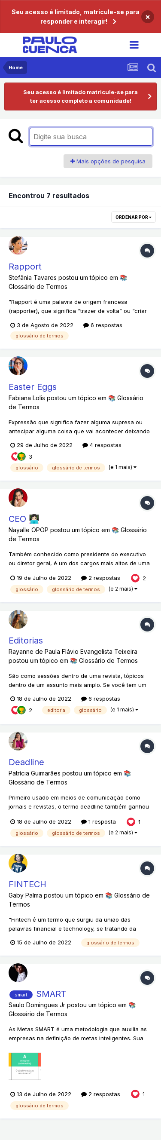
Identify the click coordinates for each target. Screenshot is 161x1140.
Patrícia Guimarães (35, 773)
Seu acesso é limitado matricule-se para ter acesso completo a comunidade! (80, 96)
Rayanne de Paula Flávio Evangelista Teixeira (73, 651)
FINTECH (27, 884)
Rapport (25, 266)
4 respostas (102, 444)
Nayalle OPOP (29, 529)
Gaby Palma (25, 895)
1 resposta (98, 821)
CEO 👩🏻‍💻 (24, 519)
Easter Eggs (33, 387)
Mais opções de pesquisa (108, 161)
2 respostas (100, 577)
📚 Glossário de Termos (104, 660)
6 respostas (102, 325)
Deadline (26, 762)
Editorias (26, 640)
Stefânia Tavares (33, 277)
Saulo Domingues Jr (37, 1004)
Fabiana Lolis (27, 397)
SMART (51, 994)
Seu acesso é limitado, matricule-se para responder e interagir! (76, 16)
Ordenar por (133, 217)
